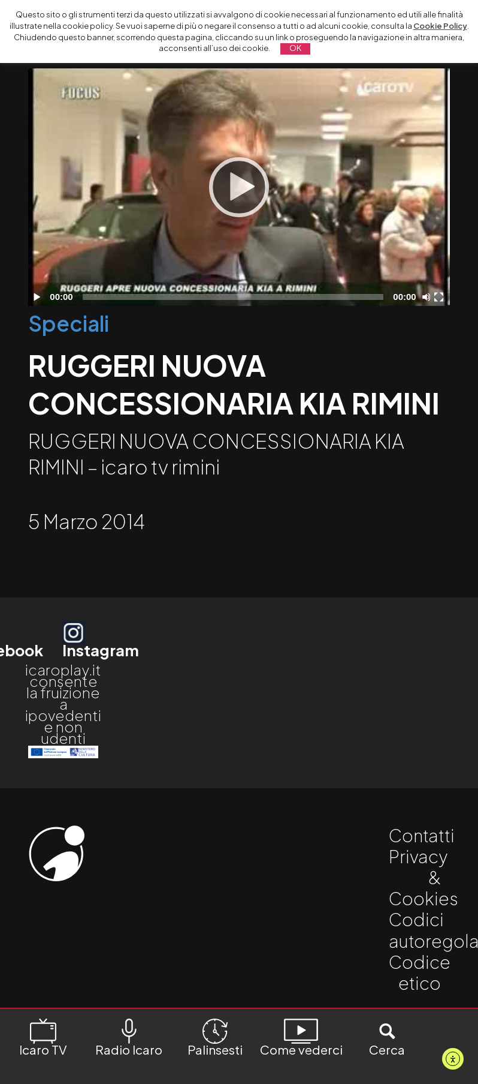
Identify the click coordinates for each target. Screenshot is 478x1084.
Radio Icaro (128, 1037)
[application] (239, 187)
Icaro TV (43, 1037)
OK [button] (295, 48)
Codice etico (419, 972)
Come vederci (301, 1037)
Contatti (422, 835)
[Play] (239, 187)
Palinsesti (215, 1037)
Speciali (68, 323)
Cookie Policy (440, 26)
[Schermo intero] (440, 297)
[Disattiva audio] (428, 297)
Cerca (387, 1037)
